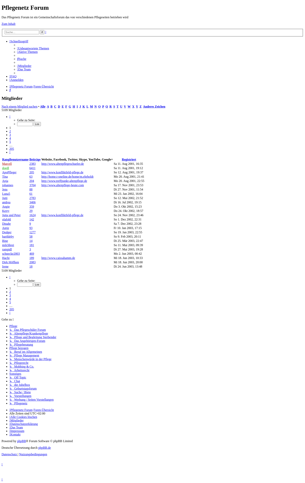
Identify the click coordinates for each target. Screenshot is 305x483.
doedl (5, 168)
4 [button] (10, 138)
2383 (32, 163)
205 (31, 172)
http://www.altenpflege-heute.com (62, 185)
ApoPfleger (9, 172)
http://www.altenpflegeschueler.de (62, 163)
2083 (32, 262)
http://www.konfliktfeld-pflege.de (62, 172)
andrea (6, 202)
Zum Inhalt (9, 23)
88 (30, 189)
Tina (5, 176)
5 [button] (10, 141)
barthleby (8, 236)
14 (30, 240)
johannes (7, 185)
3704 (32, 185)
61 (30, 193)
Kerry (5, 211)
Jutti (5, 198)
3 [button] (10, 134)
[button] (10, 116)
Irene (5, 266)
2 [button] (10, 131)
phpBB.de (44, 447)
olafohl (6, 219)
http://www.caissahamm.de (58, 258)
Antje (5, 228)
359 (31, 206)
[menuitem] (33, 48)
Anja (5, 181)
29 (30, 211)
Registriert (129, 159)
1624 (32, 215)
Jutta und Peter (11, 215)
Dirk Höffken (10, 262)
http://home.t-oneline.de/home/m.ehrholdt (67, 176)
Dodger (6, 232)
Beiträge (35, 159)
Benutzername (19, 159)
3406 (32, 202)
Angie (6, 206)
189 (31, 258)
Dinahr (6, 223)
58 (30, 236)
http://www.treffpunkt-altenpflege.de (64, 181)
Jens (5, 189)
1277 (32, 232)
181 (31, 245)
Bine (5, 240)
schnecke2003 (11, 253)
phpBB (21, 441)
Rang (5, 159)
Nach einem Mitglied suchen (19, 106)
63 (30, 176)
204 (31, 181)
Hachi (6, 258)
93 (30, 228)
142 (31, 219)
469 (31, 253)
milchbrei (8, 245)
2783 (32, 198)
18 (30, 266)
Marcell (7, 163)
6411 (32, 168)
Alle (43, 106)
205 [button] (11, 148)
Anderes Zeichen (154, 106)
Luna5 (6, 193)
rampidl (7, 249)
